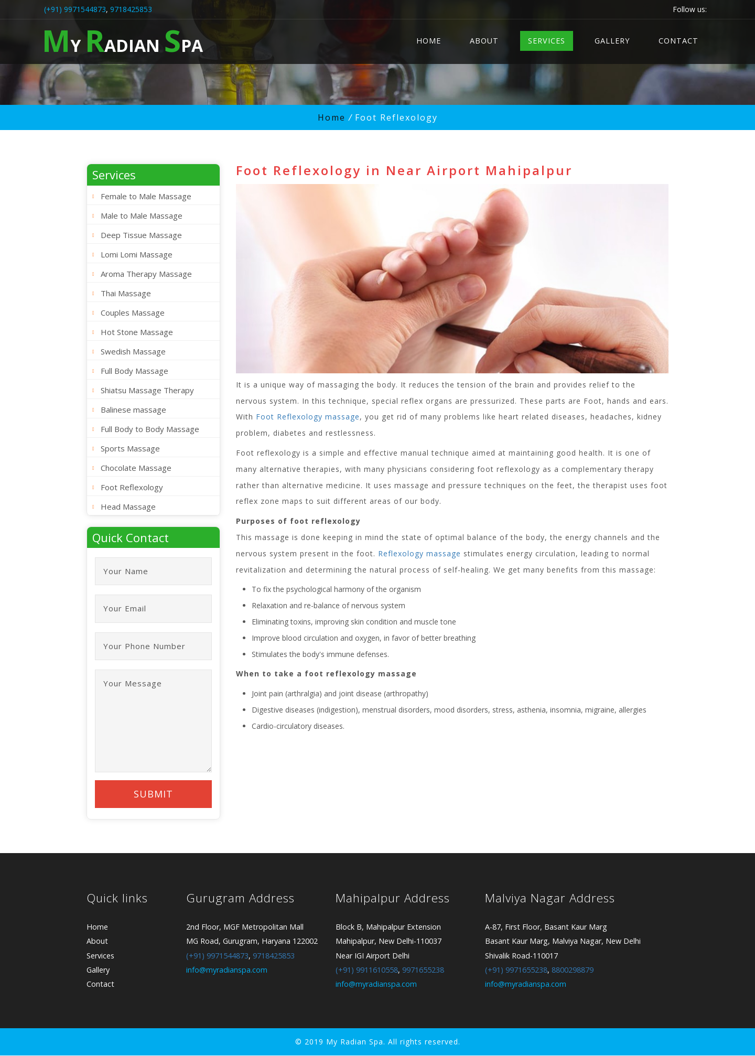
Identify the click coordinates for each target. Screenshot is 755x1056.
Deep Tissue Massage (141, 235)
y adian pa (122, 40)
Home (428, 41)
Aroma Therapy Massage (146, 273)
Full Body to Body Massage (150, 429)
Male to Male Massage (141, 215)
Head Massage (128, 506)
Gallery (612, 41)
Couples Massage (133, 312)
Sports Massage (130, 448)
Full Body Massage (134, 370)
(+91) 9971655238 (516, 971)
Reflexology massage (419, 553)
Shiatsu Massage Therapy (147, 390)
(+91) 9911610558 (367, 971)
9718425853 (131, 9)
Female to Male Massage (146, 196)
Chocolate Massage (136, 467)
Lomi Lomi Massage (136, 254)
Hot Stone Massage (137, 332)
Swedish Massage (133, 351)
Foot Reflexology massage (308, 417)
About (484, 41)
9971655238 (423, 971)
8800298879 (573, 971)
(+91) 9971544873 (75, 9)
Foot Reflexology (132, 487)
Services (546, 41)
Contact (678, 41)
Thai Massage (126, 293)
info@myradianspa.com (226, 971)
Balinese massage (133, 409)
